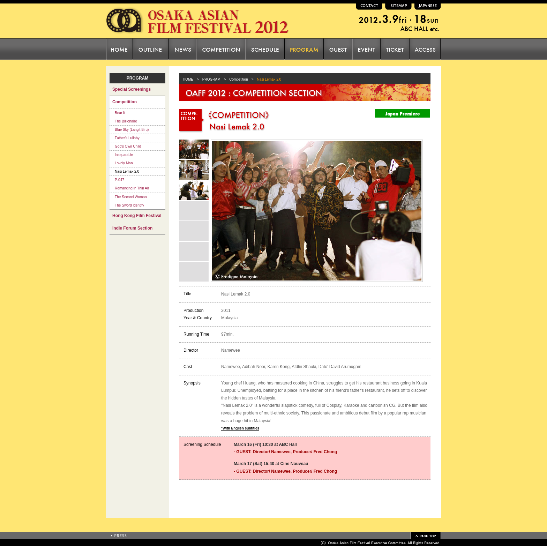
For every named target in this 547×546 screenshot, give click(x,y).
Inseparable (124, 155)
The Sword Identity (129, 205)
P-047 (119, 180)
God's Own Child (128, 146)
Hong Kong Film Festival (137, 215)
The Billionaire (126, 121)
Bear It (120, 113)
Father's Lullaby (127, 138)
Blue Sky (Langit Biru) (132, 130)
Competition (238, 79)
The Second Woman (131, 197)
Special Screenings (131, 89)
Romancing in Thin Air (132, 188)
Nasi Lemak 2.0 (127, 171)
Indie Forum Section (132, 228)
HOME (186, 79)
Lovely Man (124, 163)
